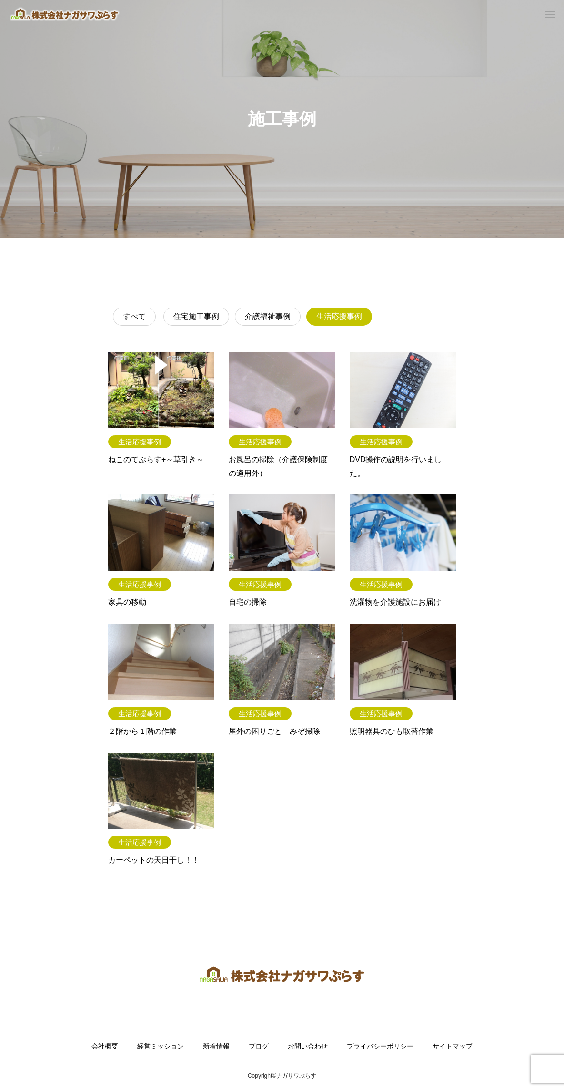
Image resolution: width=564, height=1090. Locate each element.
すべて (134, 316)
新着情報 (216, 1046)
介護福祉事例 (268, 316)
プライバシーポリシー (380, 1046)
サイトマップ (453, 1046)
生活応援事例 (339, 316)
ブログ (259, 1046)
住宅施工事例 (196, 316)
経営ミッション (160, 1046)
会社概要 (104, 1046)
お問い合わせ (308, 1046)
